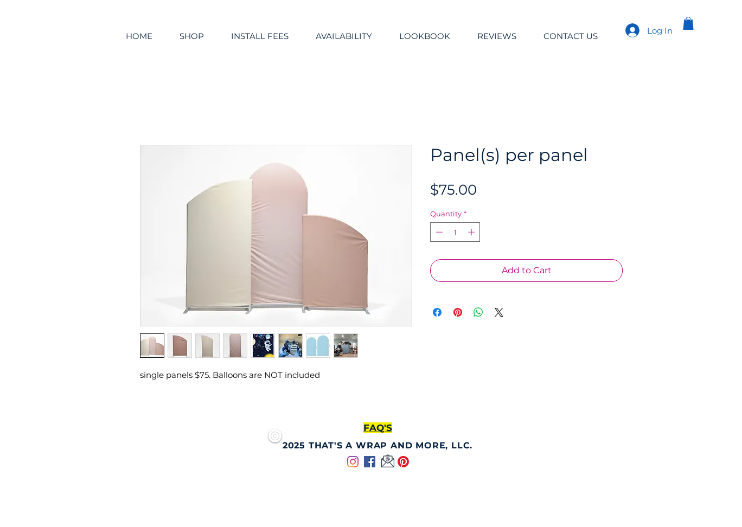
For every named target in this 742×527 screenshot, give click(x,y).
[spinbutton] (455, 232)
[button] (688, 23)
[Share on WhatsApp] (478, 312)
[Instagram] (353, 461)
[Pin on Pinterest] (457, 312)
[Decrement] (438, 232)
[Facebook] (369, 461)
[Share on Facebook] (437, 312)
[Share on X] (499, 312)
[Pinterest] (403, 461)
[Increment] (472, 232)
